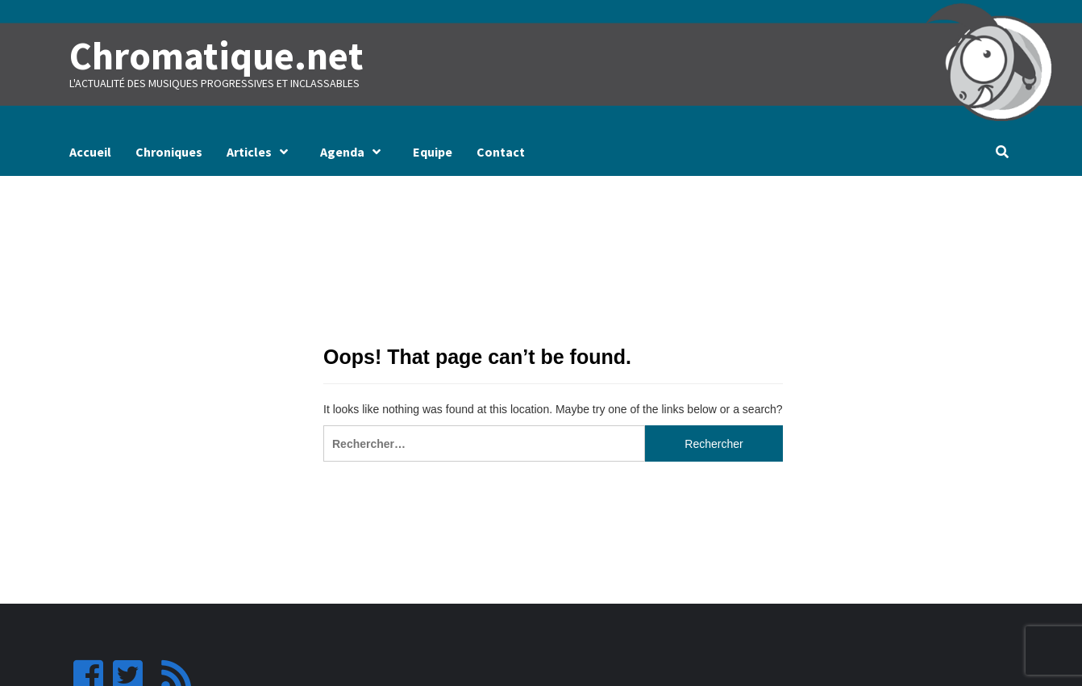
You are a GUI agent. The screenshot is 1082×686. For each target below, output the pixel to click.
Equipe (432, 152)
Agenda (354, 152)
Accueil (90, 152)
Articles (261, 152)
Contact (500, 152)
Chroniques (168, 152)
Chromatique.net (216, 55)
